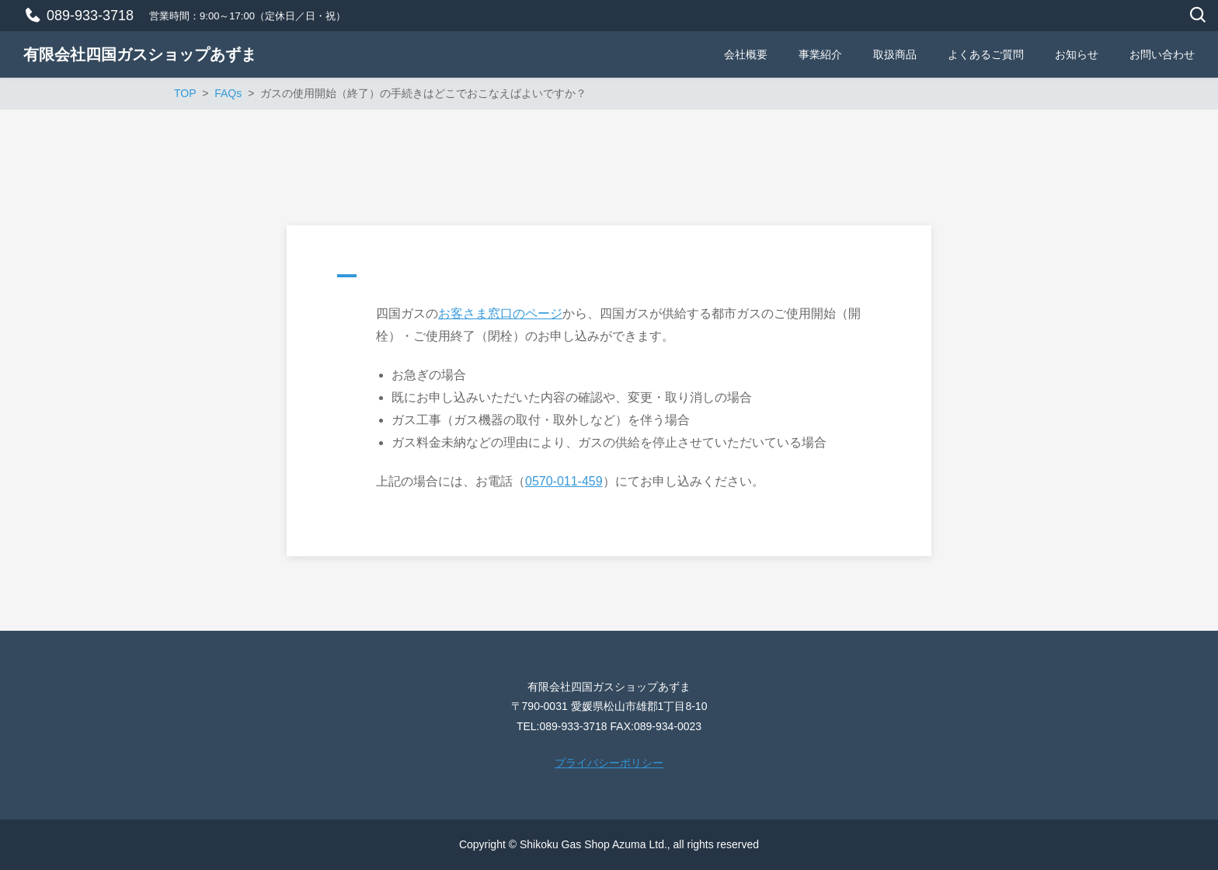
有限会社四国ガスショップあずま (139, 54)
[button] (609, 279)
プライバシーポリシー (609, 763)
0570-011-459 (564, 481)
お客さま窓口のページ (500, 313)
